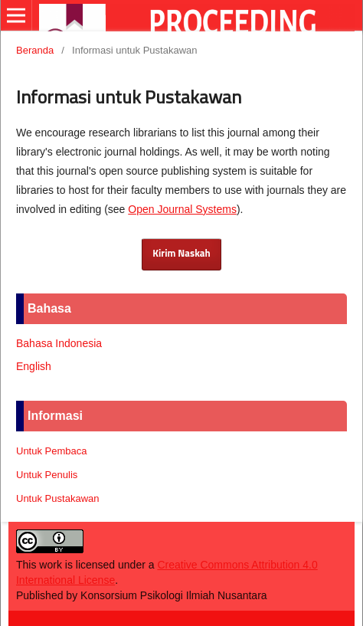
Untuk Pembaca (51, 451)
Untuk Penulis (46, 474)
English (33, 366)
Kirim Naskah (181, 254)
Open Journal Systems (182, 209)
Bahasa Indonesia (59, 343)
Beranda (35, 50)
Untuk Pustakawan (58, 498)
